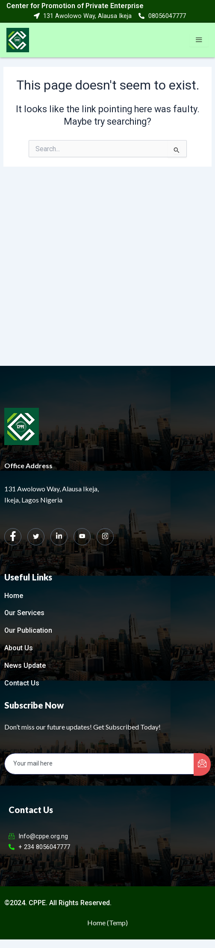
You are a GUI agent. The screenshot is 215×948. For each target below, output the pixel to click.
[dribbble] (82, 536)
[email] (99, 764)
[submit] (202, 764)
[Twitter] (35, 536)
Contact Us (21, 683)
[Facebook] (12, 536)
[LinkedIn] (59, 536)
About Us (18, 648)
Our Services (24, 613)
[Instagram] (105, 536)
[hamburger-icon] (199, 40)
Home (13, 596)
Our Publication (28, 630)
